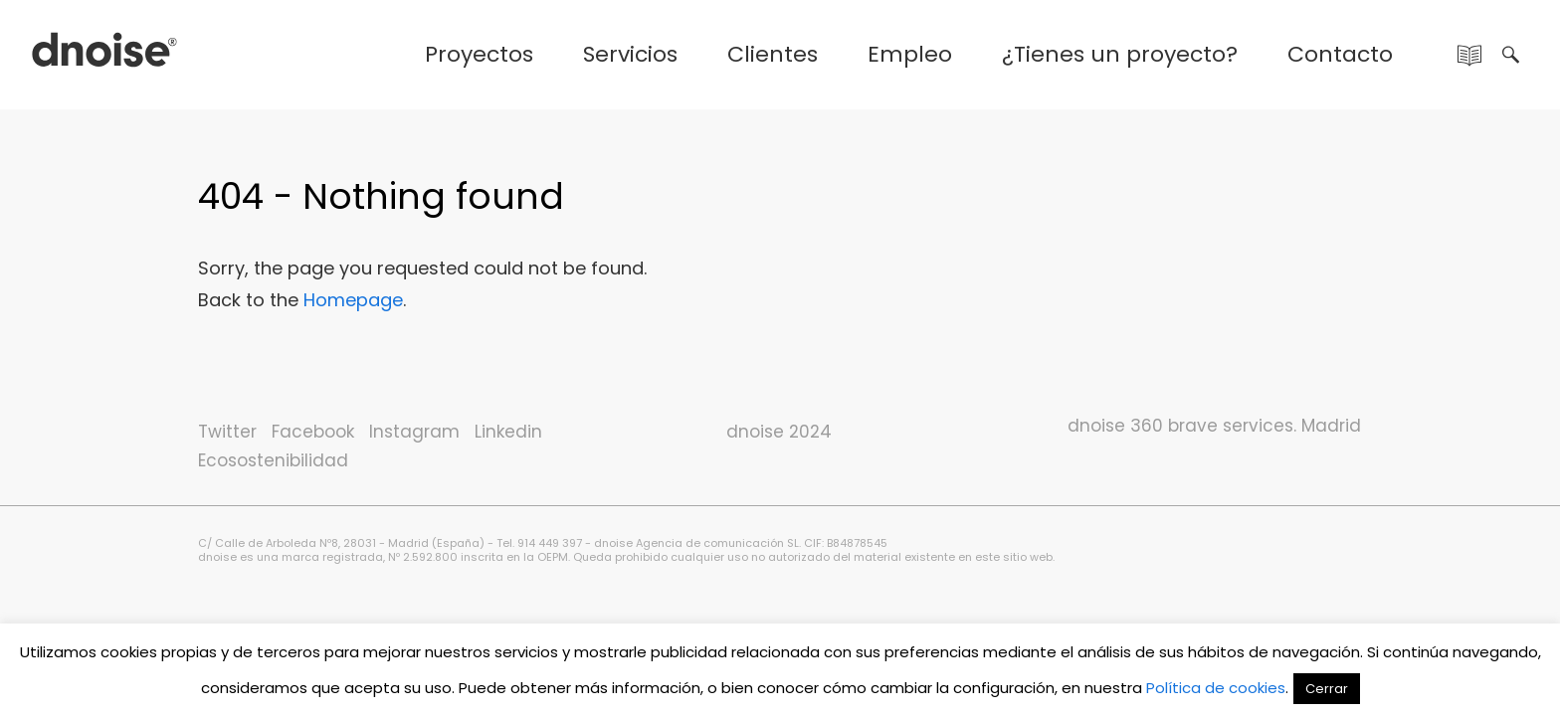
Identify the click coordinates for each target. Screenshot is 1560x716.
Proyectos (479, 54)
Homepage (353, 299)
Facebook (313, 432)
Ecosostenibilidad (273, 460)
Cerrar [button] (1326, 688)
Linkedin (508, 432)
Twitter (227, 432)
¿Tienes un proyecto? (1120, 54)
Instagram (414, 432)
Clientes (772, 54)
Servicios (630, 54)
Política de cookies (1215, 687)
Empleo (910, 54)
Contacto (1340, 54)
